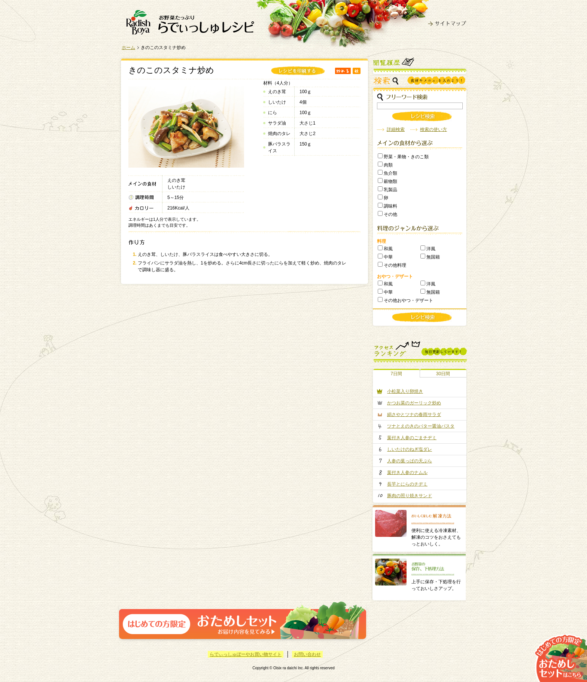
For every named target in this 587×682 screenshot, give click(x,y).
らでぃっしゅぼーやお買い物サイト (246, 654)
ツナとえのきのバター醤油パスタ (420, 426)
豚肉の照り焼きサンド (409, 495)
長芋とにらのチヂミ (407, 484)
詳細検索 (396, 129)
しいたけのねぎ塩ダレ (409, 449)
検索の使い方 (433, 129)
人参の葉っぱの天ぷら (409, 461)
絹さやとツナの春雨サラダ (414, 414)
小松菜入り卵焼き (405, 391)
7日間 (396, 373)
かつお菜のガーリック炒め (414, 403)
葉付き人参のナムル (407, 472)
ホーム (128, 47)
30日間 (443, 373)
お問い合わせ (307, 654)
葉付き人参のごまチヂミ (412, 437)
